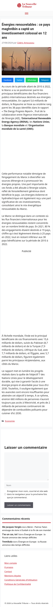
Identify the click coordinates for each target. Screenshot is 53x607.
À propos (8, 567)
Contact (8, 571)
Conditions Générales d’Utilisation (20, 579)
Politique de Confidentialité (17, 584)
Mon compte (10, 563)
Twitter (19, 80)
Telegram (45, 80)
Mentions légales (12, 575)
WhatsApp (32, 80)
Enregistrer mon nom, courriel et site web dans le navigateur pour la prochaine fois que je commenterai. (27, 494)
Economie (10, 421)
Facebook (8, 80)
